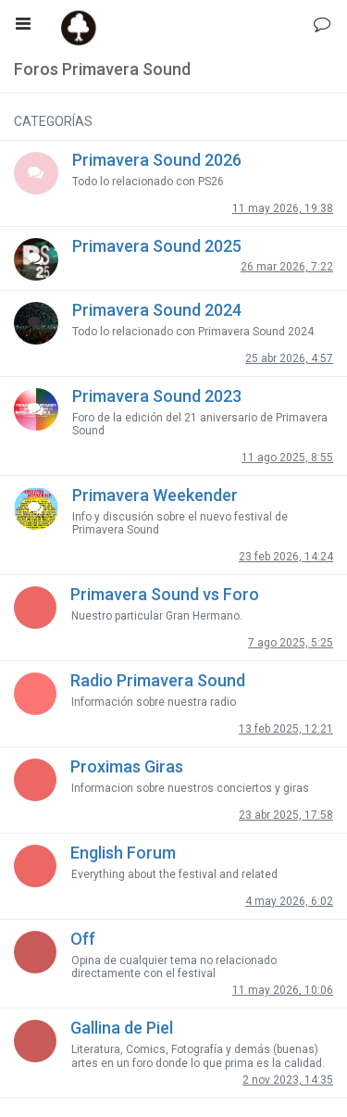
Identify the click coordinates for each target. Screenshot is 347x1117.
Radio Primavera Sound (157, 680)
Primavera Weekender (155, 495)
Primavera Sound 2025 (157, 246)
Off (82, 938)
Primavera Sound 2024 (157, 310)
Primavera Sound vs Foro (164, 594)
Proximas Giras (126, 766)
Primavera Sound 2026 (157, 159)
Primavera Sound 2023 (157, 396)
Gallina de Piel (121, 1027)
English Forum (123, 852)
